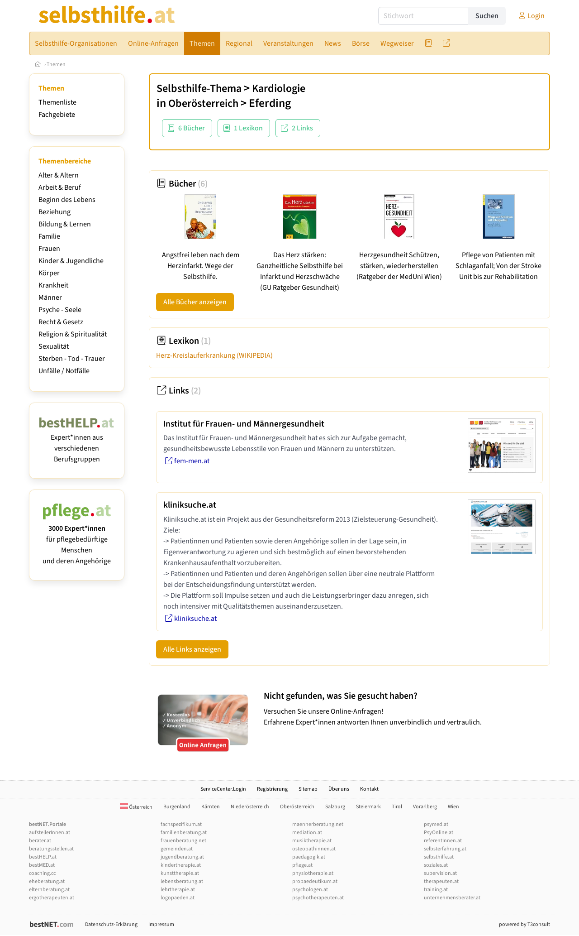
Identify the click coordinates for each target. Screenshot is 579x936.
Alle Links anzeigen (192, 649)
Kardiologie (278, 88)
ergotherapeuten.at (51, 898)
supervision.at (440, 873)
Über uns (338, 789)
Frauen (49, 249)
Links (178, 390)
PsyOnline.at (438, 832)
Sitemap (308, 789)
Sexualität (53, 346)
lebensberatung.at (182, 881)
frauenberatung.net (183, 841)
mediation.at (307, 832)
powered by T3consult (524, 924)
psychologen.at (310, 889)
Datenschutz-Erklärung (111, 924)
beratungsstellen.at (51, 849)
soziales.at (436, 865)
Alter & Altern (58, 175)
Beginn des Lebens (66, 200)
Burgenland (176, 807)
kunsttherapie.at (180, 873)
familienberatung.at (184, 832)
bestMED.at (42, 865)
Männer (50, 297)
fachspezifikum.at (181, 824)
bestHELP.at (43, 857)
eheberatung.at (47, 881)
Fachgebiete (56, 115)
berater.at (40, 841)
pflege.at (302, 865)
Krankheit (53, 285)
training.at (436, 889)
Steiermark (368, 807)
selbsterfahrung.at (445, 849)
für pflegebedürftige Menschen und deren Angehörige (77, 539)
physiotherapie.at (312, 873)
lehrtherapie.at (178, 889)
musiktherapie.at (312, 841)
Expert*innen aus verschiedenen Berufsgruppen (76, 443)
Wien (453, 807)
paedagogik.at (308, 857)
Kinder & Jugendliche (71, 261)
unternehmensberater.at (452, 898)
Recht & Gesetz (60, 322)
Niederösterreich (250, 807)
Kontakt (369, 789)
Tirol (397, 807)
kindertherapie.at (181, 865)
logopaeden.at (178, 898)
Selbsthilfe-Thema (199, 88)
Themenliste (57, 102)
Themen (56, 64)
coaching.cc (42, 873)
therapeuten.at (441, 881)
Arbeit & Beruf (59, 187)
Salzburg (335, 807)
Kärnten (210, 807)
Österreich (136, 807)
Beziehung (54, 212)
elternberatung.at (49, 889)
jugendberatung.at (182, 857)
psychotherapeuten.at (318, 898)
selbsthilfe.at (439, 857)
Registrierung (272, 789)
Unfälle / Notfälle (64, 371)
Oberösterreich (203, 103)
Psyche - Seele (59, 310)
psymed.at (436, 824)
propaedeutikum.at (314, 881)
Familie (49, 236)
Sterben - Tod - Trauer (71, 359)
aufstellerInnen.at (49, 832)
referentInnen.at (443, 841)
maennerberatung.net (317, 824)
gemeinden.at (177, 849)
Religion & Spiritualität (72, 334)
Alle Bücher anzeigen (195, 302)
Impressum (161, 924)
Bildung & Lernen (64, 224)
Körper (49, 273)
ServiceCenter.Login (223, 789)
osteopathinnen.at (314, 849)
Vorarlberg (425, 807)
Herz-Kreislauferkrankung (214, 355)
